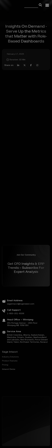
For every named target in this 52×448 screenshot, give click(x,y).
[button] (47, 4)
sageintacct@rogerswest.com (20, 311)
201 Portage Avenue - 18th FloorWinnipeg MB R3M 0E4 (22, 331)
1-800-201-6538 (15, 320)
